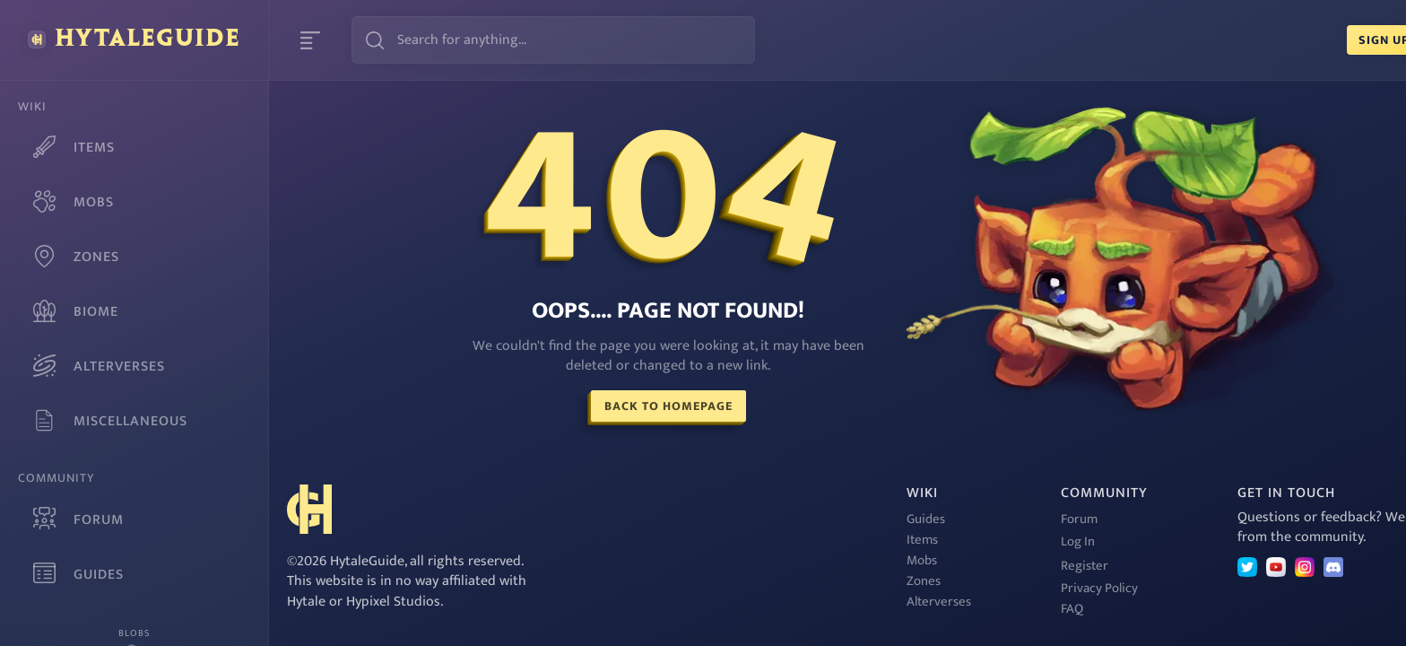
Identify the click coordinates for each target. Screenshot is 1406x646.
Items (804, 539)
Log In (959, 541)
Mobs (803, 560)
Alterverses (820, 601)
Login (1352, 40)
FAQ (953, 608)
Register (966, 565)
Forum (960, 519)
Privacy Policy (981, 588)
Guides (807, 519)
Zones (805, 581)
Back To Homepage (609, 406)
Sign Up (1265, 40)
